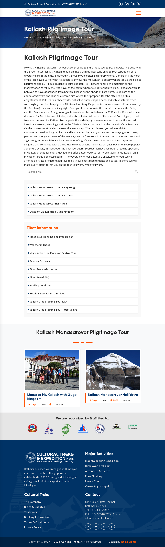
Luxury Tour (92, 481)
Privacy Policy (32, 527)
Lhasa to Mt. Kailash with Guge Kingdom (52, 397)
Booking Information (37, 517)
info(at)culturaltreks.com (99, 518)
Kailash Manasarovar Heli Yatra (48, 203)
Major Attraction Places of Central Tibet (53, 253)
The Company (32, 501)
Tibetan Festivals (39, 261)
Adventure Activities (97, 471)
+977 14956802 (99, 510)
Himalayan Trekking (97, 466)
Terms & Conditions (36, 522)
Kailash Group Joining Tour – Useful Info (53, 309)
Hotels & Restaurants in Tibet (47, 293)
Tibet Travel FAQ (39, 277)
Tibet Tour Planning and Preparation (51, 236)
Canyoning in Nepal (97, 486)
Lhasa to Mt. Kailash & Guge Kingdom (51, 211)
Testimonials (32, 512)
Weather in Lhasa (39, 245)
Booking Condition (40, 285)
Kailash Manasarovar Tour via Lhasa (51, 195)
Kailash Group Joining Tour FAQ (48, 301)
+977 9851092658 (70, 4)
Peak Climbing (93, 476)
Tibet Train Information (43, 269)
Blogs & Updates (34, 507)
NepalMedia (128, 541)
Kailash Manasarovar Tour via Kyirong (52, 187)
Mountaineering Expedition (102, 460)
